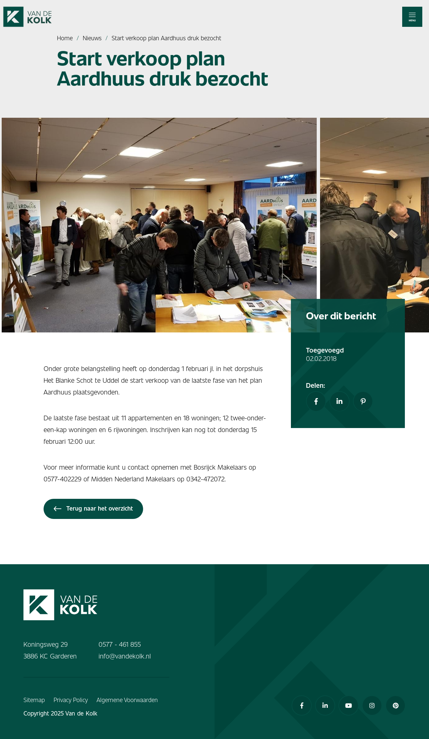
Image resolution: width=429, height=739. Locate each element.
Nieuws (92, 38)
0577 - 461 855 (120, 644)
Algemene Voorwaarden (127, 699)
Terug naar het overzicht (93, 508)
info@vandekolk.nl (125, 656)
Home (65, 38)
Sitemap (34, 699)
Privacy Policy (71, 699)
